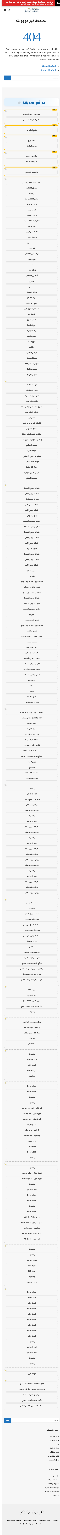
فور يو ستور (30, 570)
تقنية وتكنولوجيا (52, 1456)
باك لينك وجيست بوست (30, 439)
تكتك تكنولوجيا (30, 232)
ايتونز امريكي (30, 515)
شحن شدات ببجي (30, 620)
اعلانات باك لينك (30, 773)
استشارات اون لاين (30, 309)
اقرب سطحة (30, 941)
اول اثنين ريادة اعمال (30, 114)
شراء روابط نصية (30, 396)
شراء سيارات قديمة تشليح (30, 980)
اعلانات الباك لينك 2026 (30, 434)
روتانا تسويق (30, 292)
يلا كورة (30, 1076)
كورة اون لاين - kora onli (30, 1108)
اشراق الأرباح (30, 374)
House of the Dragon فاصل (30, 1384)
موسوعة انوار (30, 369)
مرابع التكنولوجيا (30, 199)
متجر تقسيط (30, 548)
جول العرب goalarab (30, 1001)
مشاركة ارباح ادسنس (30, 120)
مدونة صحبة (30, 358)
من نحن (54, 1476)
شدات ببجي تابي (30, 504)
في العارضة (30, 1070)
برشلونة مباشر (30, 805)
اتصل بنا (54, 1495)
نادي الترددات (30, 303)
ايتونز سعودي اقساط (30, 521)
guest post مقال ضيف (30, 718)
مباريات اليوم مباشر (30, 799)
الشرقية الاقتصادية (30, 221)
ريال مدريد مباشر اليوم (30, 1022)
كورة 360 (30, 1265)
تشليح (30, 947)
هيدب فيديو (30, 320)
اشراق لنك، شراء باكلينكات (30, 407)
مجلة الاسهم (30, 215)
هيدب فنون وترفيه (30, 472)
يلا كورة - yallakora (30, 1135)
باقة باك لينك (30, 156)
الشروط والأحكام (52, 1483)
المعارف (30, 314)
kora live (30, 1141)
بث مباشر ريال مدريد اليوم (30, 1006)
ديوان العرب (30, 762)
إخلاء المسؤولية (52, 1480)
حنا (30, 686)
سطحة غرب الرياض (30, 930)
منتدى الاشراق (30, 428)
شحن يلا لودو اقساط (30, 526)
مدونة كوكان (30, 237)
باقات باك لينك (30, 401)
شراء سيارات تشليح (30, 958)
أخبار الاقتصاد (53, 1436)
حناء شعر (30, 680)
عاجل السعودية (52, 1460)
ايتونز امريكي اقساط (30, 603)
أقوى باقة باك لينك (30, 745)
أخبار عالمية (53, 1440)
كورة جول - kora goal (30, 1113)
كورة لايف (30, 1065)
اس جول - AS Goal (30, 1239)
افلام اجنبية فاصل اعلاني (30, 1400)
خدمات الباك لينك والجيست (30, 712)
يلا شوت (30, 788)
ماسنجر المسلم (30, 172)
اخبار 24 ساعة (30, 467)
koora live (30, 1086)
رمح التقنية (30, 325)
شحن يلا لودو (30, 631)
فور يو (30, 614)
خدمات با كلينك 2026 (30, 751)
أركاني (30, 347)
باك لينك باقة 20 (30, 734)
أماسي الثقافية (30, 276)
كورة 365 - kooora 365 (30, 1233)
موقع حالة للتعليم (30, 461)
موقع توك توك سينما (30, 1395)
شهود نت (30, 342)
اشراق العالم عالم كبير (30, 423)
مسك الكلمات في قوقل (30, 182)
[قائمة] (56, 10)
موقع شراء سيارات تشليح (30, 963)
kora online (30, 1260)
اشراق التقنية (30, 188)
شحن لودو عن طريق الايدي (30, 636)
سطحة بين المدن (30, 914)
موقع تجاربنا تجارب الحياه (30, 756)
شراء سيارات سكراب (30, 952)
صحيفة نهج (30, 243)
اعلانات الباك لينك (30, 412)
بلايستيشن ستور (30, 653)
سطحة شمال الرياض (30, 925)
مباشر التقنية (30, 352)
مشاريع (30, 767)
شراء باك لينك (30, 385)
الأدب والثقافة (53, 1452)
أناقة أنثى (30, 270)
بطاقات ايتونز (30, 647)
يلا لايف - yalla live (30, 1130)
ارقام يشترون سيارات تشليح (30, 969)
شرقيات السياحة (30, 363)
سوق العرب (30, 723)
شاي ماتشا (30, 697)
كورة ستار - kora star (30, 1119)
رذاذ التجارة (30, 331)
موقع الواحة (30, 146)
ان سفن (30, 193)
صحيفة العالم (30, 478)
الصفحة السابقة (47, 66)
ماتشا (30, 691)
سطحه (30, 908)
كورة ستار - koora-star (30, 1173)
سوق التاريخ (30, 729)
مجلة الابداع (30, 298)
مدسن (30, 287)
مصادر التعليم (30, 445)
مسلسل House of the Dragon (30, 1389)
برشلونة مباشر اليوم (30, 1027)
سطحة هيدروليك (30, 919)
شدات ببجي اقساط (30, 488)
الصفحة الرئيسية (47, 70)
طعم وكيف (30, 336)
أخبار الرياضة (53, 1448)
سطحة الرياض (30, 903)
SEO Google (30, 162)
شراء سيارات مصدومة (30, 974)
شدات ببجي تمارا (30, 494)
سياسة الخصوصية (51, 1487)
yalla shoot (30, 794)
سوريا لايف (30, 1124)
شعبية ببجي (30, 642)
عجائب (30, 265)
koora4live (30, 1059)
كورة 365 (30, 990)
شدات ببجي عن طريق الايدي (30, 581)
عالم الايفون (30, 226)
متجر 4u (30, 576)
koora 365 (30, 1152)
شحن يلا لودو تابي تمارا (30, 592)
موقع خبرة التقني (30, 254)
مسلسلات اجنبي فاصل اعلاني (30, 1406)
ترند (56, 1444)
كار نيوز (30, 248)
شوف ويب (30, 210)
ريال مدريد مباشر (30, 810)
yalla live (30, 1044)
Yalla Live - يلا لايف (30, 1217)
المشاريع (30, 140)
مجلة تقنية (30, 450)
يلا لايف (30, 1012)
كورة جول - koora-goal (30, 1178)
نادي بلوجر (30, 259)
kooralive (30, 1146)
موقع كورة (30, 1373)
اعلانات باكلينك (30, 778)
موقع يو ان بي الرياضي (30, 456)
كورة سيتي (30, 995)
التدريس (30, 418)
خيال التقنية (30, 204)
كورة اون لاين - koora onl (30, 1222)
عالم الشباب (30, 130)
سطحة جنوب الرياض (30, 936)
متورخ (30, 281)
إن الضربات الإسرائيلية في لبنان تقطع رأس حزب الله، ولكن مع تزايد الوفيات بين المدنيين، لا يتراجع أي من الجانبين (28, 3)
